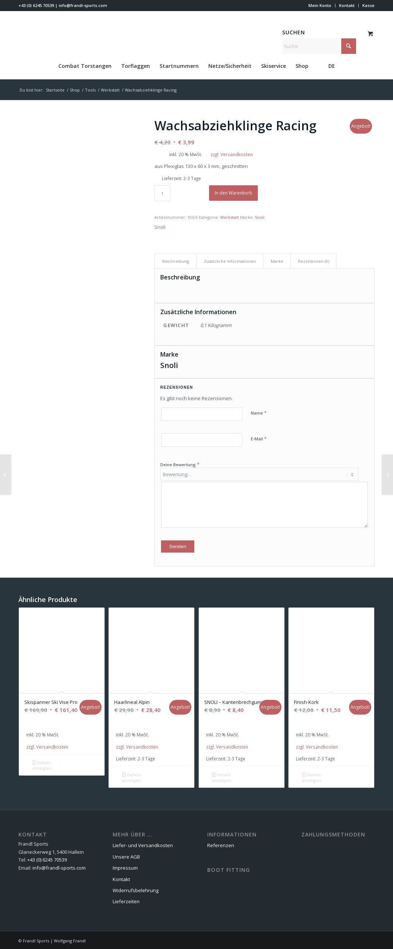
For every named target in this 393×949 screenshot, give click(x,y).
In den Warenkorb (233, 193)
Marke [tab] (277, 261)
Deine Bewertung (179, 464)
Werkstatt (229, 217)
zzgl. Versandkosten (232, 154)
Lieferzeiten (126, 900)
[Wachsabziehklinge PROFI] (387, 474)
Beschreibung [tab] (175, 261)
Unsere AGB (126, 855)
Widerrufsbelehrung (135, 889)
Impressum (125, 866)
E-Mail (259, 438)
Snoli (259, 217)
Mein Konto (319, 5)
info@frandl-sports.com (83, 5)
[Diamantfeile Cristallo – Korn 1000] (5, 474)
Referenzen (220, 844)
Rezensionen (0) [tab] (313, 261)
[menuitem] (320, 5)
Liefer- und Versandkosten (143, 844)
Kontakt (347, 5)
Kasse (368, 5)
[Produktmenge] (162, 193)
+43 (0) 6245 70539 (36, 5)
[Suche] (319, 46)
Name (259, 412)
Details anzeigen (41, 764)
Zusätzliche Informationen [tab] (230, 261)
